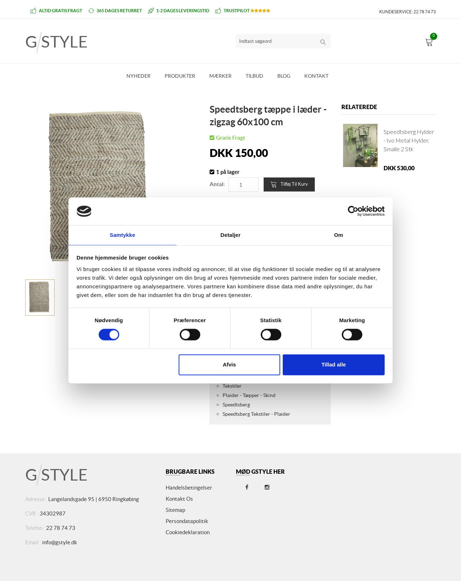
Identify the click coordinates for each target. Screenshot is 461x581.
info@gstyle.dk (59, 542)
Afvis (229, 365)
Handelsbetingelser (189, 488)
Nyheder (138, 76)
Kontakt (316, 76)
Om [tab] (338, 234)
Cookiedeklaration (188, 532)
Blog (283, 76)
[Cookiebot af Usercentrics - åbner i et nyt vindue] (353, 211)
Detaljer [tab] (230, 234)
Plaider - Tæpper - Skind (249, 395)
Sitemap (175, 510)
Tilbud (254, 76)
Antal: (217, 184)
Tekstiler (232, 386)
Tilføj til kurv (289, 184)
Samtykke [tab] (122, 234)
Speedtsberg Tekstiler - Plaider (256, 414)
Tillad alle (333, 365)
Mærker (220, 76)
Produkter (180, 76)
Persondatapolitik (187, 521)
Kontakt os (179, 499)
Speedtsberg (236, 404)
